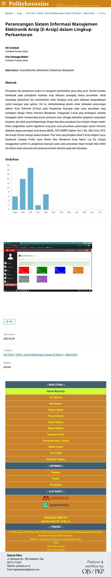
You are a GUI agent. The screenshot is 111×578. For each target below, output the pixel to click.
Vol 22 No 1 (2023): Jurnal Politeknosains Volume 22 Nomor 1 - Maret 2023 (60, 13)
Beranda (9, 13)
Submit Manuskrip (56, 391)
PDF (11, 321)
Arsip (19, 13)
